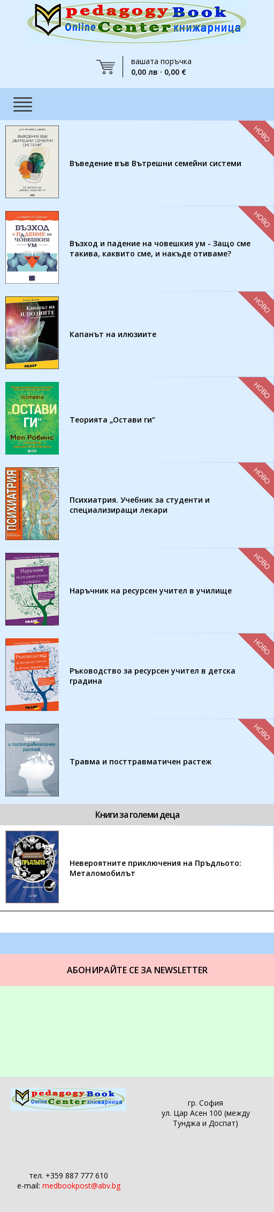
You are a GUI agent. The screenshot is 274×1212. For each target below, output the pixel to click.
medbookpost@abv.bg (81, 1185)
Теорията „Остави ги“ (112, 420)
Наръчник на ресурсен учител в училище (151, 590)
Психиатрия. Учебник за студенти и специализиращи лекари (140, 505)
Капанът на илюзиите (113, 334)
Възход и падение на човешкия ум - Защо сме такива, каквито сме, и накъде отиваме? (160, 248)
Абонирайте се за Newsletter (137, 970)
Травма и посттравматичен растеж (141, 761)
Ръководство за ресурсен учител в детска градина (152, 676)
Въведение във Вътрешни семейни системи (155, 163)
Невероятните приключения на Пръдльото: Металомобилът (155, 868)
